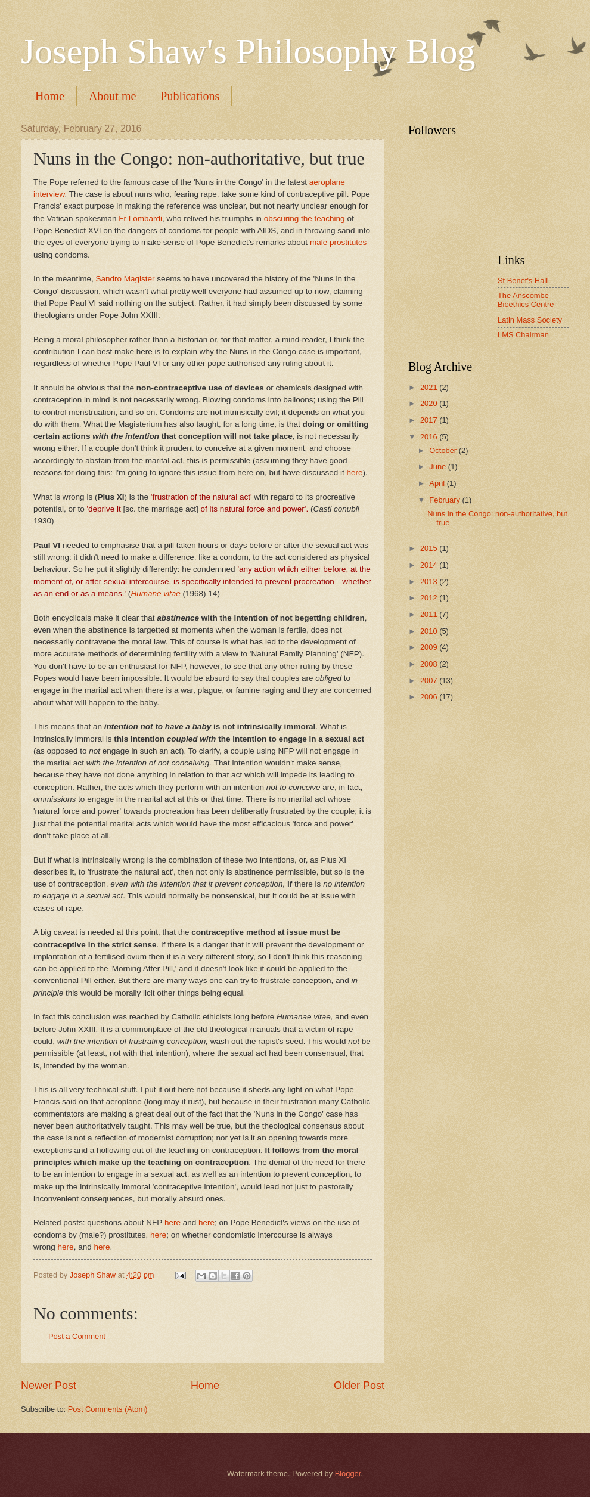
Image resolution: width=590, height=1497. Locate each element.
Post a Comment (76, 1336)
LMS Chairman (523, 334)
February (445, 499)
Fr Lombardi (140, 218)
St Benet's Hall (523, 280)
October (443, 450)
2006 (429, 696)
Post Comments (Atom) (108, 1409)
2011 (429, 614)
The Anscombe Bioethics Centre (526, 300)
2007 (429, 680)
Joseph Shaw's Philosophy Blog (248, 51)
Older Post (359, 1385)
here (354, 472)
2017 (429, 420)
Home (49, 96)
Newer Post (48, 1385)
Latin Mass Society (530, 319)
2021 (429, 387)
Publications (189, 96)
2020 (429, 403)
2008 (429, 663)
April (437, 483)
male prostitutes (338, 242)
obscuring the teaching (304, 218)
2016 (429, 436)
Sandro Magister (124, 278)
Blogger (348, 1473)
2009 (429, 647)
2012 (429, 597)
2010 (429, 631)
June (438, 466)
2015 (429, 548)
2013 (429, 581)
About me (112, 96)
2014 (429, 564)
